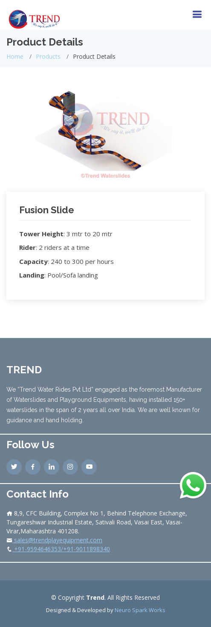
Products (48, 56)
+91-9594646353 (36, 549)
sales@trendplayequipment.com (57, 540)
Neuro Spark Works (140, 610)
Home (14, 56)
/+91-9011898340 (85, 549)
